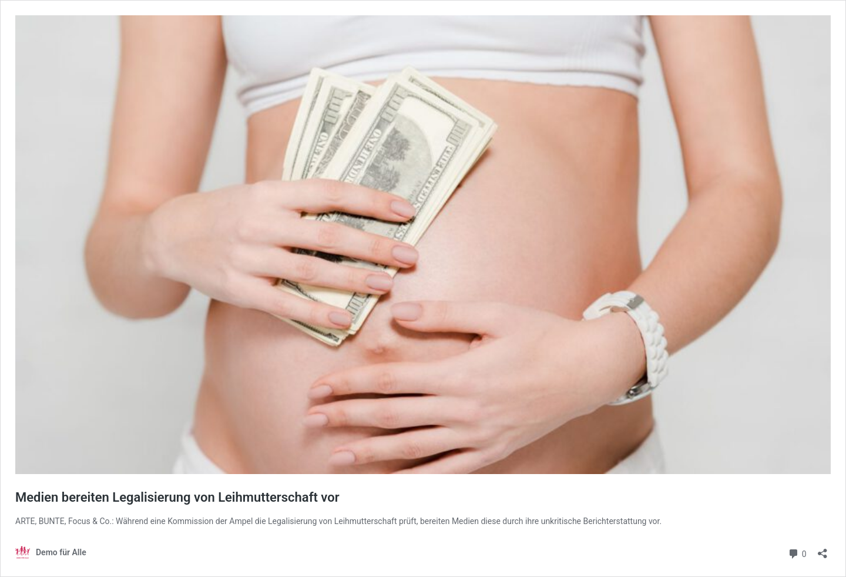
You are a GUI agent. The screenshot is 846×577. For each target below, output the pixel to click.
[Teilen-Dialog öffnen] (822, 550)
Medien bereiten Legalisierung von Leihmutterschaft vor (177, 497)
